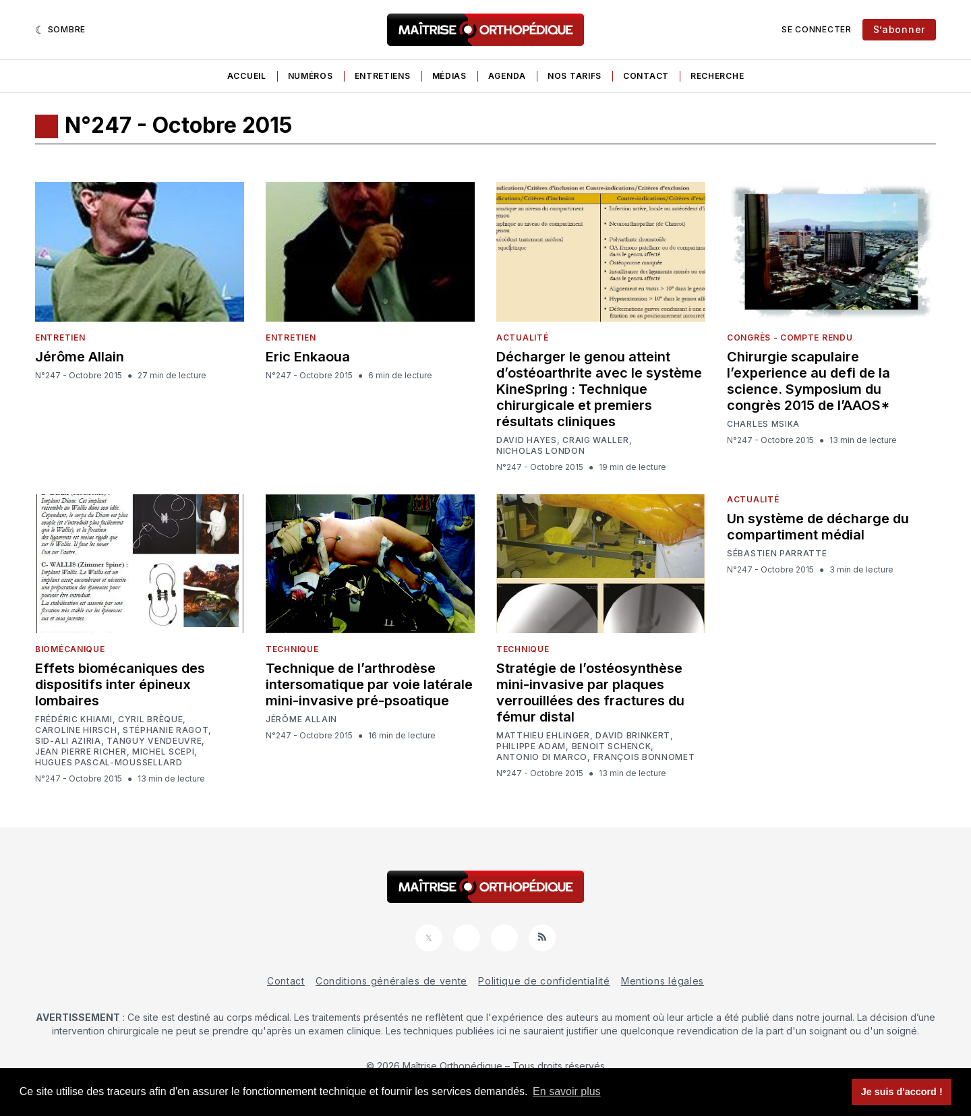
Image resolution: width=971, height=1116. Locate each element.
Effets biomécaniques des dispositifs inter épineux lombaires (120, 684)
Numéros (310, 76)
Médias (449, 76)
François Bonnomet (644, 757)
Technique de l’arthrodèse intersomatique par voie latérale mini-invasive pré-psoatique (369, 684)
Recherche (717, 76)
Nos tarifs (574, 76)
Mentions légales (662, 981)
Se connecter (816, 29)
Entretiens (383, 76)
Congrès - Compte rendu (789, 337)
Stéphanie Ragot (166, 730)
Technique (292, 649)
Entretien (60, 337)
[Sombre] (60, 29)
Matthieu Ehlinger (543, 735)
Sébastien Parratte (777, 553)
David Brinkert (632, 735)
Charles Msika (763, 424)
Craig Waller (595, 440)
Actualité (522, 337)
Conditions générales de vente (391, 981)
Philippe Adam (531, 746)
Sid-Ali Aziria (68, 741)
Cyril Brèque (150, 719)
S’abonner (899, 29)
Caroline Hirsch (76, 730)
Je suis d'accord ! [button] (902, 1091)
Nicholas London (540, 451)
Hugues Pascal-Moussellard (109, 762)
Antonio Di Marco (541, 757)
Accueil (246, 76)
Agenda (507, 76)
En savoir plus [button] (567, 1091)
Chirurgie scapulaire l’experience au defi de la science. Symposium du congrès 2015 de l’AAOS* (808, 381)
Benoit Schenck (611, 746)
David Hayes (526, 440)
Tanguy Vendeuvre (154, 741)
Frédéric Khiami (74, 719)
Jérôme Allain (79, 357)
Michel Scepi (163, 751)
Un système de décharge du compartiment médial (818, 526)
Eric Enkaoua (308, 357)
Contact (646, 76)
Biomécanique (70, 649)
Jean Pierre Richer (81, 751)
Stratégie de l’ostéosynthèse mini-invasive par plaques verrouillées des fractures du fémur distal (590, 692)
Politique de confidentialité (544, 981)
